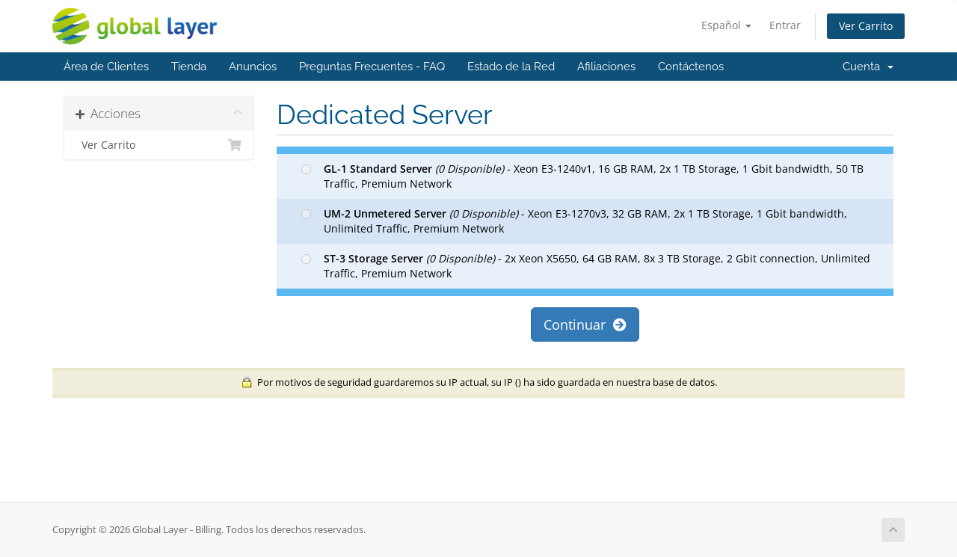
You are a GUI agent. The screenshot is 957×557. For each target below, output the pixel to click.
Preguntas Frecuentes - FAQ (372, 66)
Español (726, 25)
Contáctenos (691, 66)
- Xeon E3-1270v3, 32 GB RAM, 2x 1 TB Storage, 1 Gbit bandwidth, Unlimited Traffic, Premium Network (574, 221)
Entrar (785, 25)
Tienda (188, 66)
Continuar (585, 324)
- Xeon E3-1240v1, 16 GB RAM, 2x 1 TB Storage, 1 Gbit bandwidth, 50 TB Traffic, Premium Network (582, 176)
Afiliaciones (606, 66)
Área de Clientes (106, 66)
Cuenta (868, 66)
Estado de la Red (511, 66)
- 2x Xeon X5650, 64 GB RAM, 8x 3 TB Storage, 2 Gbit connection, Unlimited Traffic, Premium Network (585, 265)
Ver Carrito (866, 26)
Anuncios (253, 66)
